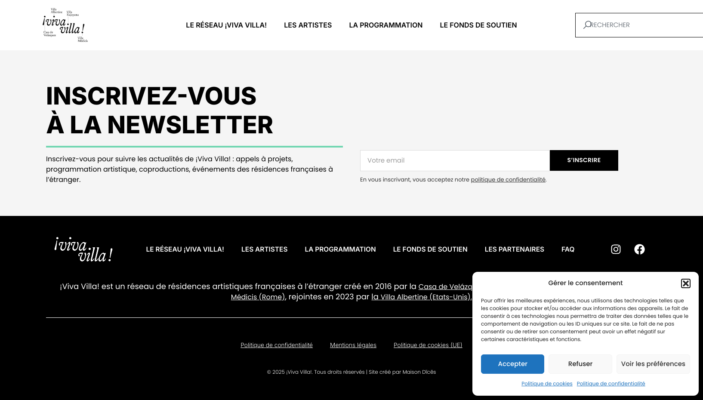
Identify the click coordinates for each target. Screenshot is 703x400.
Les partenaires (519, 249)
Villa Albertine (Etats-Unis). (426, 297)
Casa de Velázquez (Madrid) (468, 287)
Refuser (580, 364)
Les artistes (308, 25)
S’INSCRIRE (584, 160)
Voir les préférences (653, 364)
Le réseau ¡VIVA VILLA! (226, 25)
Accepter (512, 364)
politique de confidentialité (508, 179)
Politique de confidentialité (611, 384)
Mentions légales (353, 347)
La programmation (385, 25)
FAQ (573, 249)
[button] (685, 283)
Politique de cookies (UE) (429, 347)
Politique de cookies (547, 384)
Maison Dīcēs (419, 375)
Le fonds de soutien (478, 25)
